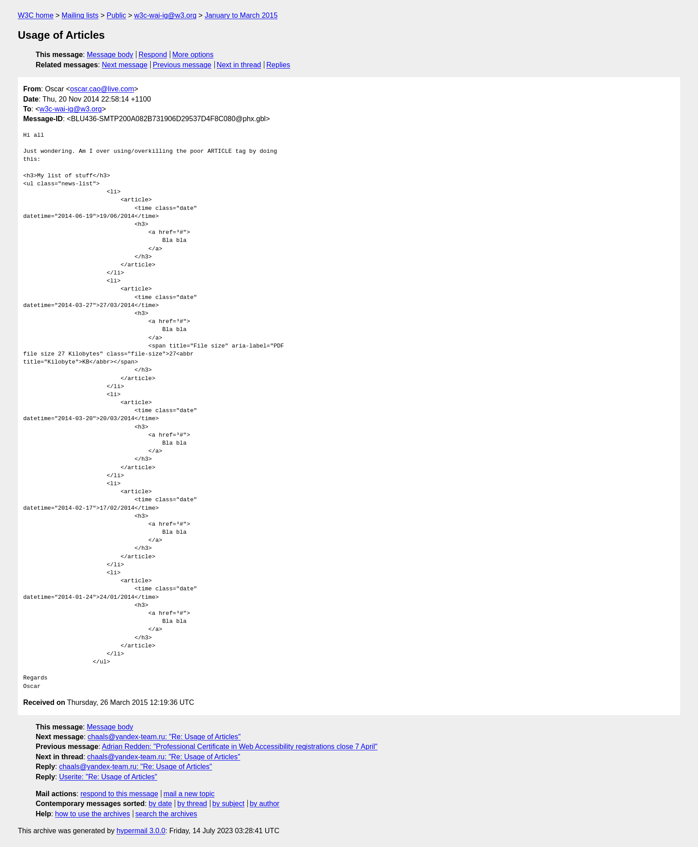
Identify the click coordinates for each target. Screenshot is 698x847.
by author (264, 803)
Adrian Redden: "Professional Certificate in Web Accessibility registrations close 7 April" (240, 746)
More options (193, 54)
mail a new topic (189, 794)
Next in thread (239, 65)
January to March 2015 (241, 15)
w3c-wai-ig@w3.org (165, 15)
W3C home (35, 15)
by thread (192, 803)
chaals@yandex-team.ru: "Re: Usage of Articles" (164, 737)
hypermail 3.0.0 (140, 831)
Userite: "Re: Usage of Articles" (108, 777)
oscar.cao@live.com (102, 89)
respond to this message (119, 794)
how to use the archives (92, 814)
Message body (110, 54)
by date (160, 803)
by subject (228, 803)
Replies (278, 65)
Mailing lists (80, 15)
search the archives (166, 814)
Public (116, 15)
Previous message (182, 65)
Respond (153, 54)
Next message (125, 65)
